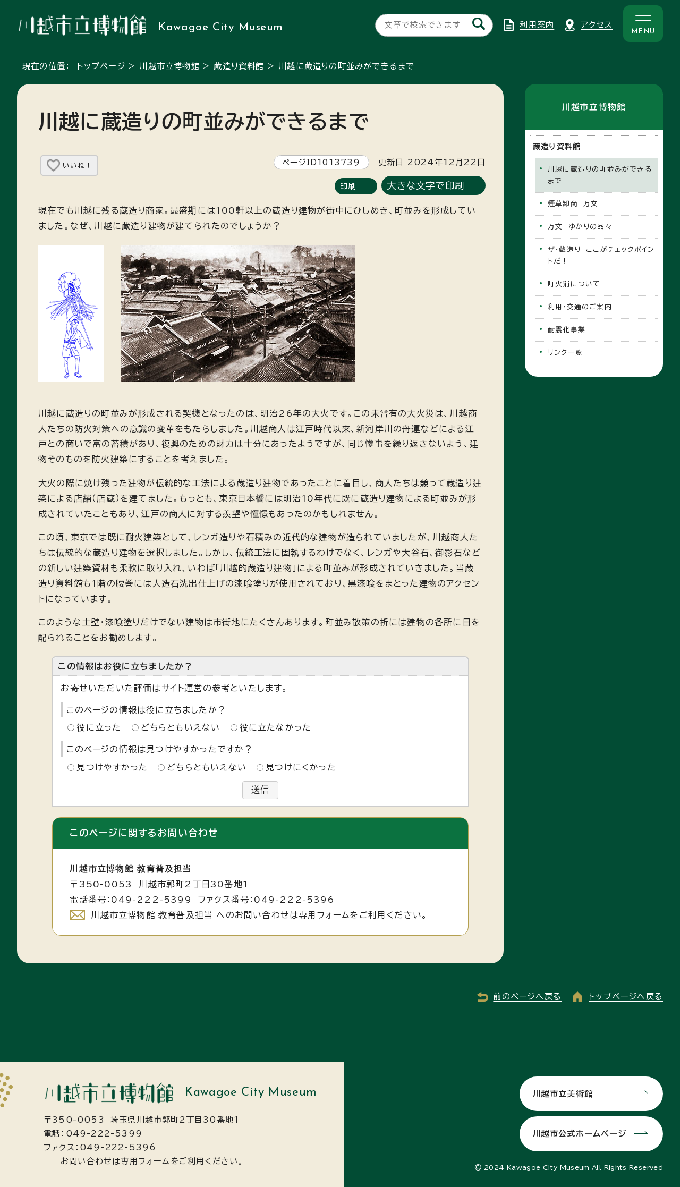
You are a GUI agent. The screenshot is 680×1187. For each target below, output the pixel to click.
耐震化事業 (566, 329)
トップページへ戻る (626, 997)
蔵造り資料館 (239, 66)
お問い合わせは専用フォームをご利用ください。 (152, 1161)
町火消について (574, 284)
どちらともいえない (180, 727)
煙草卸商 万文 (573, 203)
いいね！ (77, 165)
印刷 (348, 186)
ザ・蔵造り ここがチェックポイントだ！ (601, 255)
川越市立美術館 (562, 1093)
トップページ (101, 66)
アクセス (597, 25)
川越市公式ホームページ (579, 1134)
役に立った (98, 727)
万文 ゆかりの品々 (580, 226)
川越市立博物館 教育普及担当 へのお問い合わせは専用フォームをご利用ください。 (259, 915)
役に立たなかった (276, 727)
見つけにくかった (301, 767)
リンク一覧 (565, 352)
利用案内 (537, 25)
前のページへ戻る (527, 997)
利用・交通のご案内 (580, 306)
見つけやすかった (112, 767)
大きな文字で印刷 (425, 185)
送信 (260, 790)
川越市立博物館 (169, 66)
